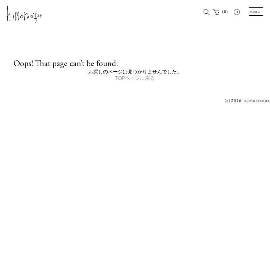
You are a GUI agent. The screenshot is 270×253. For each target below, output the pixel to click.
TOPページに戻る (135, 78)
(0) (225, 11)
